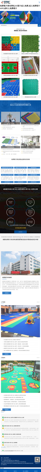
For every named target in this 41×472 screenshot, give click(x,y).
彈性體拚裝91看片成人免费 (30, 97)
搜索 (39, 25)
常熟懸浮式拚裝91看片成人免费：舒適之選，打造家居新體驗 (16, 372)
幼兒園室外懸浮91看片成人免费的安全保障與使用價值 (15, 421)
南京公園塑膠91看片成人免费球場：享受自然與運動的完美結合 (17, 376)
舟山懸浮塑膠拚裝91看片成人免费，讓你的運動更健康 (15, 429)
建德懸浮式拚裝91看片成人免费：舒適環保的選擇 (14, 374)
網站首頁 (36, 470)
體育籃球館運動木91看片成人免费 (11, 75)
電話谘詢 (5, 470)
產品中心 (15, 470)
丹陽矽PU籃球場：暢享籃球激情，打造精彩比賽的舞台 (15, 427)
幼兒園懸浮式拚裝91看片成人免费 (30, 75)
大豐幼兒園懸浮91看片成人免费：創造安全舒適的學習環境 (16, 367)
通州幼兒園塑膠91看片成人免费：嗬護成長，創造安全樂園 (16, 369)
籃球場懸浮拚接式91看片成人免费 (11, 97)
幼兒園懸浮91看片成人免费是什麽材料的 (12, 365)
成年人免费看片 (25, 470)
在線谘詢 (20, 236)
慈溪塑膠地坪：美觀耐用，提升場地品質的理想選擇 (14, 425)
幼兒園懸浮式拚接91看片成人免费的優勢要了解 (13, 423)
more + (38, 328)
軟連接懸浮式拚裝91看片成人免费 (11, 53)
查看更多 (7, 314)
